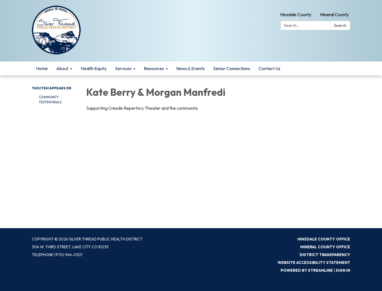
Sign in (343, 270)
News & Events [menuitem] (190, 68)
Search (340, 25)
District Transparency (325, 254)
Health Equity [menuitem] (94, 68)
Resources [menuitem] (154, 68)
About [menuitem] (62, 68)
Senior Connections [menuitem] (231, 68)
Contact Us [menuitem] (269, 68)
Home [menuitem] (42, 68)
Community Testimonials (50, 99)
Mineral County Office (325, 246)
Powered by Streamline (307, 270)
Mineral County (334, 14)
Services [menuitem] (123, 68)
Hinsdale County (295, 14)
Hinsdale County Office (323, 239)
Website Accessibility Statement (314, 262)
